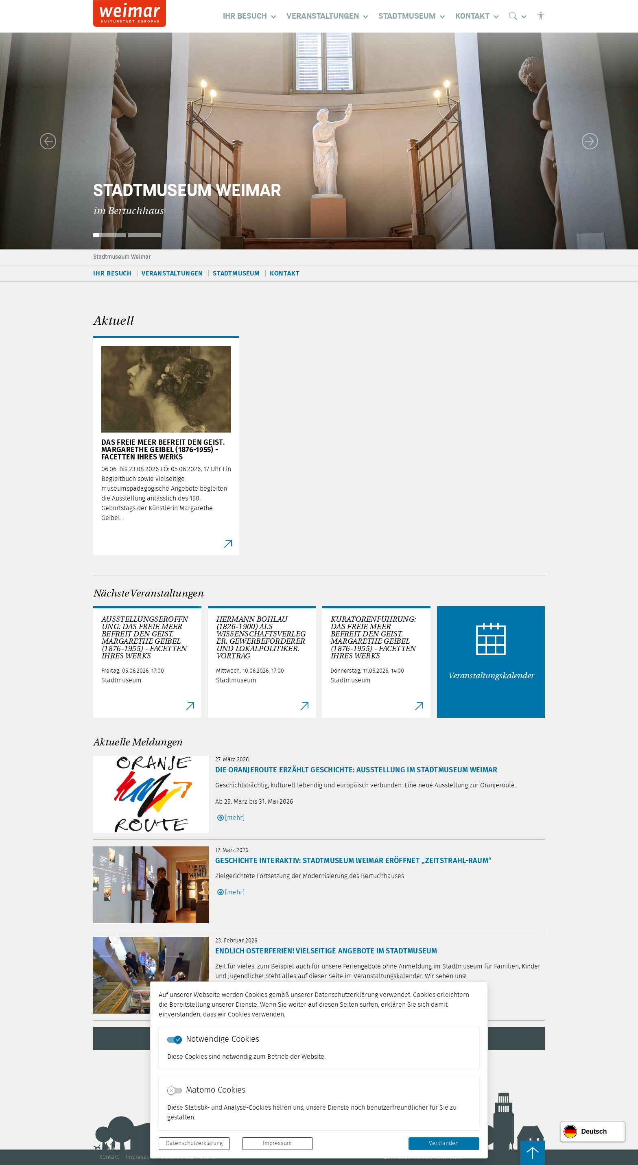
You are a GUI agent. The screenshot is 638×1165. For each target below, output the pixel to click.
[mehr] (235, 818)
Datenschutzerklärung (194, 1143)
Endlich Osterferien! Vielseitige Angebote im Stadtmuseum (326, 951)
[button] (48, 141)
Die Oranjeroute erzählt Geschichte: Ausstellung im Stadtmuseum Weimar (356, 770)
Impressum (277, 1143)
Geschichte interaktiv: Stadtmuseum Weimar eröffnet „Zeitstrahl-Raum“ (353, 861)
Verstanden (444, 1143)
